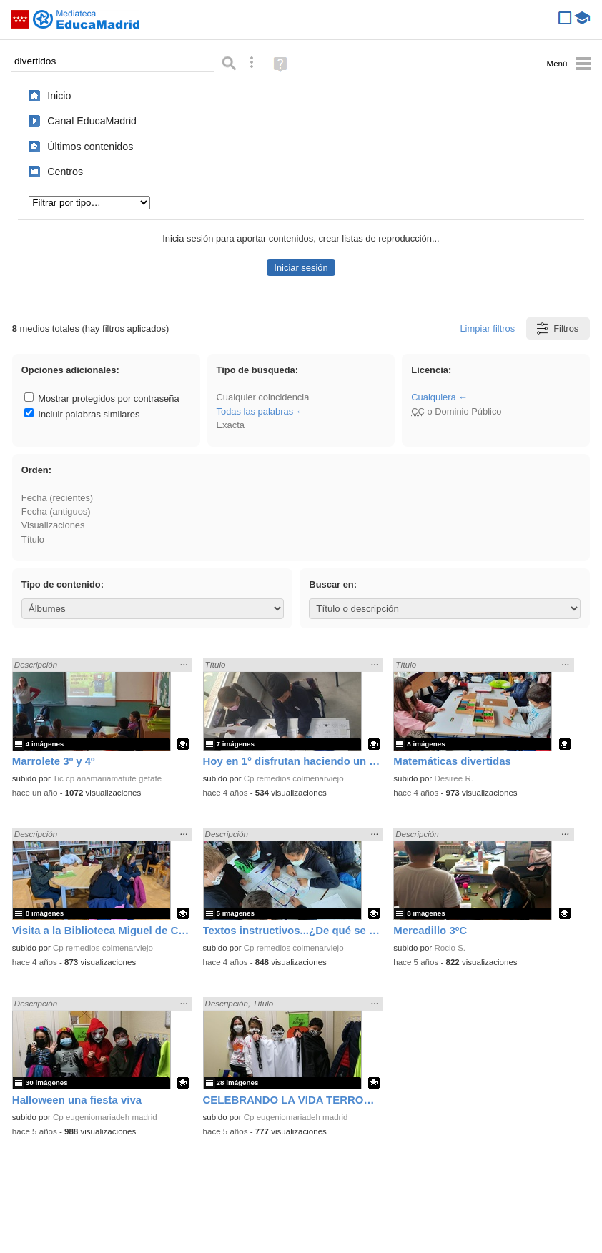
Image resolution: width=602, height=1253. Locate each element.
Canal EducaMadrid (92, 121)
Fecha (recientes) (57, 497)
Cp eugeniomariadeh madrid (105, 1117)
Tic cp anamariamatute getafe (107, 778)
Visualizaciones (53, 525)
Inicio (59, 95)
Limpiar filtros (487, 328)
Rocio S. (449, 948)
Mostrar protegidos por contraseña (101, 398)
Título (32, 539)
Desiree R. (453, 778)
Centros (65, 171)
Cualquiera (433, 397)
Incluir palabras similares (82, 414)
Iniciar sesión (300, 267)
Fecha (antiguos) (56, 511)
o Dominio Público (456, 411)
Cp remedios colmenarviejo (294, 778)
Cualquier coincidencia (263, 397)
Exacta (231, 425)
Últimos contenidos (90, 146)
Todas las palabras (255, 411)
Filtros (556, 328)
